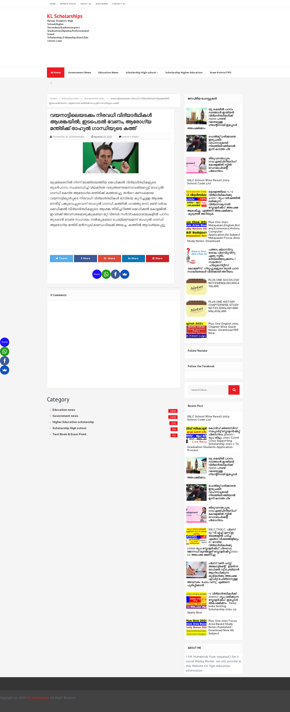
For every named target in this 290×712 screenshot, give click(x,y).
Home (56, 72)
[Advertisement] (175, 38)
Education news (64, 409)
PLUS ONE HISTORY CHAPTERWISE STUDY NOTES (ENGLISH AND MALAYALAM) (223, 306)
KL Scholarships (64, 16)
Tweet (61, 258)
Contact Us (119, 4)
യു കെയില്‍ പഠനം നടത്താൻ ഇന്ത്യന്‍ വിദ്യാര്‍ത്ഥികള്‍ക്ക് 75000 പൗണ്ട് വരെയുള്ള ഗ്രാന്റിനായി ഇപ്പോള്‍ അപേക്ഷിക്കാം (212, 119)
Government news (65, 416)
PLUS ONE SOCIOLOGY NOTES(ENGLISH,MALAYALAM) (223, 283)
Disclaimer (102, 4)
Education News (108, 72)
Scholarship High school (142, 72)
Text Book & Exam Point (69, 434)
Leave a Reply (130, 136)
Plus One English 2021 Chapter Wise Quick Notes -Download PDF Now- (223, 328)
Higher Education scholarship (73, 422)
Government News (79, 72)
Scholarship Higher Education (184, 72)
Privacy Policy (68, 4)
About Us (86, 4)
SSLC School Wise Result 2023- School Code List (208, 182)
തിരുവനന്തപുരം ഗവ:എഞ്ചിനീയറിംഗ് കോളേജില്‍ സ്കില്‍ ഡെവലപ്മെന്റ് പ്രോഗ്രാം (222, 165)
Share (85, 258)
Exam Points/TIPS (220, 72)
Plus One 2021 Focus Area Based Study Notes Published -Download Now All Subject (222, 627)
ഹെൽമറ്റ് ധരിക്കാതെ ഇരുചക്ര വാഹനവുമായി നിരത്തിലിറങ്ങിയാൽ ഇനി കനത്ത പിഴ (222, 143)
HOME (53, 4)
